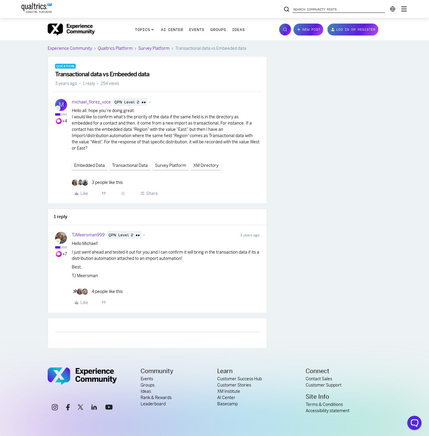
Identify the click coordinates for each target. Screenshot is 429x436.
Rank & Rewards (156, 397)
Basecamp (227, 403)
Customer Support (323, 385)
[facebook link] (68, 408)
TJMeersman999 (88, 235)
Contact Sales (319, 378)
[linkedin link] (94, 408)
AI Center (172, 29)
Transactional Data (130, 165)
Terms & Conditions (324, 404)
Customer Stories (234, 385)
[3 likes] (97, 182)
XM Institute (228, 391)
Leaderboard (153, 403)
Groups (218, 29)
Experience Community (70, 48)
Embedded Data (89, 165)
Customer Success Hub (239, 378)
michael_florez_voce (91, 102)
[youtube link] (109, 408)
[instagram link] (55, 408)
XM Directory (205, 165)
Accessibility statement (327, 410)
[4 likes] (97, 291)
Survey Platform (154, 48)
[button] (308, 29)
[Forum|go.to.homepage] (71, 29)
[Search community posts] (287, 9)
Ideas (238, 29)
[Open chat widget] (414, 423)
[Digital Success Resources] (404, 9)
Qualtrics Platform (115, 48)
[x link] (80, 408)
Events (196, 29)
